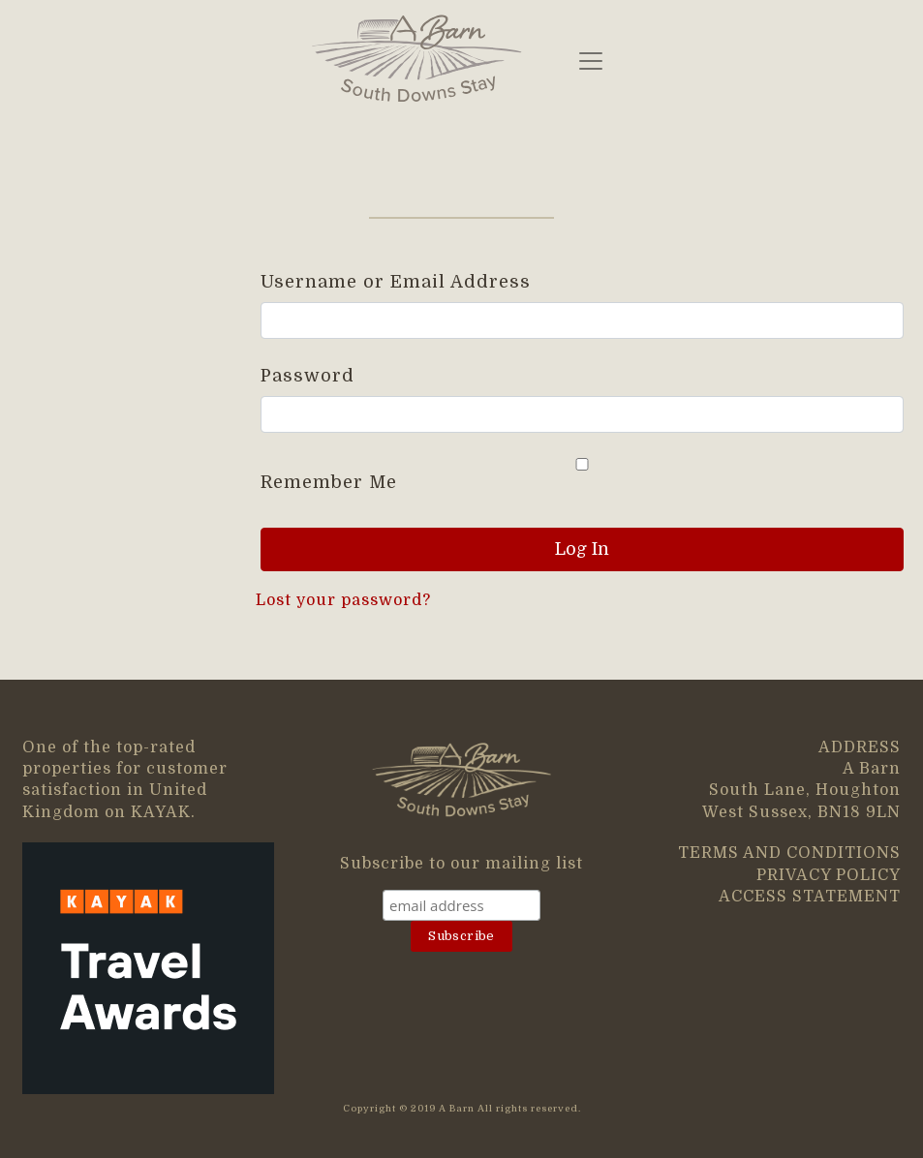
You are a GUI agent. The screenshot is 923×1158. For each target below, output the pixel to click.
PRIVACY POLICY (828, 875)
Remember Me (582, 475)
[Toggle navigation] (590, 61)
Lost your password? (343, 600)
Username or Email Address (396, 281)
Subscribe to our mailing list (461, 863)
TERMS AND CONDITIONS (789, 853)
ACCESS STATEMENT (810, 896)
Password (307, 375)
